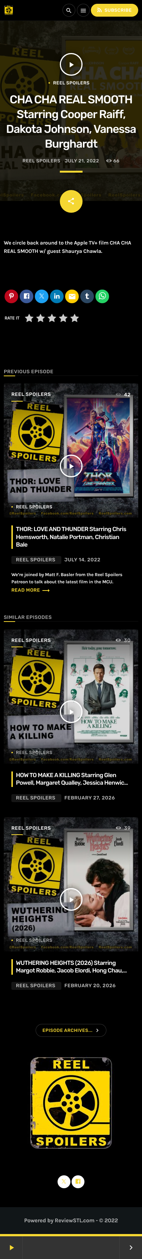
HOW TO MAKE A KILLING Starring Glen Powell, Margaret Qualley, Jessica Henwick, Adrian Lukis (72, 782)
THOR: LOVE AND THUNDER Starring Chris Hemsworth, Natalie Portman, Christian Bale (71, 536)
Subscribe (114, 10)
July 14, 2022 (82, 560)
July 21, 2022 (82, 161)
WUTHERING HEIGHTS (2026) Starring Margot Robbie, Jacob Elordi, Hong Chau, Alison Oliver (69, 970)
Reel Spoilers (71, 83)
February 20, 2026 (90, 986)
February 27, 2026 (89, 798)
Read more (30, 590)
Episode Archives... (67, 1030)
